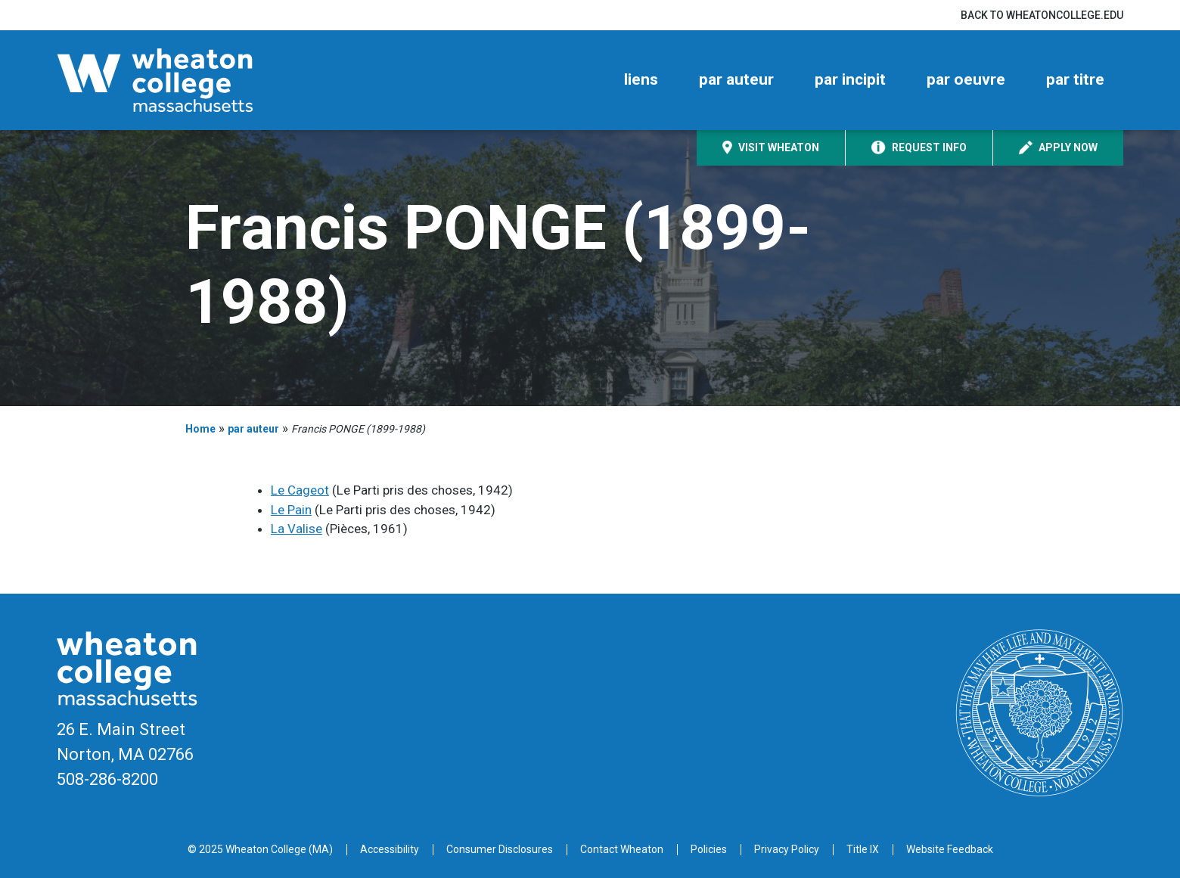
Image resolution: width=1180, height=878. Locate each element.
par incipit (850, 79)
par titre (1075, 79)
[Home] (181, 80)
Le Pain (291, 509)
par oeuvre (966, 79)
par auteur (736, 79)
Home (200, 429)
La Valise (296, 528)
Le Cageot (300, 490)
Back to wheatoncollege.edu (1042, 15)
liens (641, 79)
